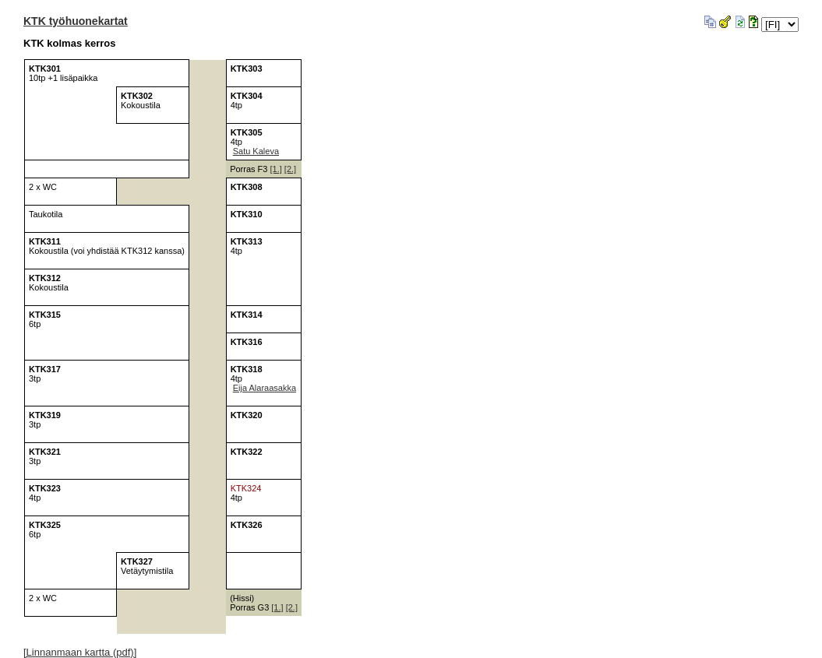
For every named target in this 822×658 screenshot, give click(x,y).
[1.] (275, 169)
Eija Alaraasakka (264, 387)
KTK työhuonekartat (75, 21)
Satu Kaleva (256, 151)
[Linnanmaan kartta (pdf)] (79, 652)
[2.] (290, 169)
